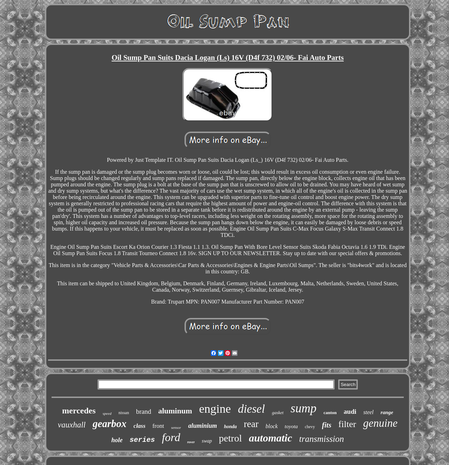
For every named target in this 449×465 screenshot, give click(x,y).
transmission (321, 439)
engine (215, 408)
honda (230, 426)
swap (207, 441)
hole (116, 440)
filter (347, 424)
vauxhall (72, 424)
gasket (277, 412)
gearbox (110, 423)
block (272, 426)
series (142, 440)
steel (368, 412)
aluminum (175, 410)
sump (303, 408)
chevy (310, 426)
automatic (270, 438)
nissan (124, 412)
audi (350, 411)
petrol (230, 438)
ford (171, 437)
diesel (251, 409)
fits (326, 425)
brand (143, 411)
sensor (176, 427)
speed (107, 413)
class (140, 426)
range (387, 412)
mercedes (79, 410)
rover (191, 442)
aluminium (202, 425)
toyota (291, 426)
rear (251, 424)
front (158, 426)
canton (330, 412)
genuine (380, 423)
